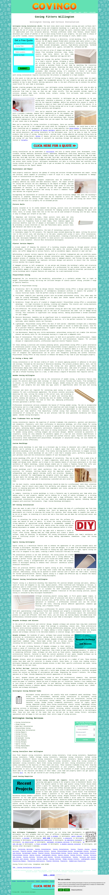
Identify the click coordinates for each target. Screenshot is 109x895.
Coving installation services (81, 763)
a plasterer (67, 838)
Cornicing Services (25, 849)
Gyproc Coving (73, 853)
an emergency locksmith (73, 840)
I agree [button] (60, 889)
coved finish (17, 84)
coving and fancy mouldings (86, 43)
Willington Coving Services (28, 718)
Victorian (57, 52)
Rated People (74, 128)
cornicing (16, 840)
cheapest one (68, 113)
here (21, 773)
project (57, 773)
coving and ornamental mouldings (53, 28)
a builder (26, 838)
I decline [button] (67, 889)
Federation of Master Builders (43, 130)
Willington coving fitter (22, 80)
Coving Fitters (76, 855)
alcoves (51, 663)
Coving (73, 849)
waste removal (76, 836)
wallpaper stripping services (58, 842)
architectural (70, 677)
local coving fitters (78, 712)
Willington (50, 151)
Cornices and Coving (45, 857)
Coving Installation (43, 849)
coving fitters (32, 161)
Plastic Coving (26, 851)
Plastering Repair (19, 861)
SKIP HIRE (46, 838)
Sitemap (14, 881)
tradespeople (65, 834)
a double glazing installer (70, 844)
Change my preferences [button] (76, 889)
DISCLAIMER (92, 12)
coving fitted (56, 34)
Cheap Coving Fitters (41, 851)
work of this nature (83, 104)
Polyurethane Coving (64, 851)
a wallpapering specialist (42, 840)
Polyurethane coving (26, 280)
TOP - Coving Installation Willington (27, 867)
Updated (38, 881)
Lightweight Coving (49, 855)
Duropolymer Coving (81, 851)
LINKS (75, 12)
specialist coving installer (49, 98)
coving (31, 30)
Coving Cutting (29, 857)
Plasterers (52, 881)
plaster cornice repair (82, 267)
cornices (16, 93)
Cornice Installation (63, 857)
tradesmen (35, 846)
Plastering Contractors (36, 861)
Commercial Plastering (77, 861)
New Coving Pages (21, 881)
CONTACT (85, 12)
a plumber (54, 836)
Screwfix (24, 140)
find (18, 755)
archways (41, 652)
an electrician (28, 842)
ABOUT (80, 12)
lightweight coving (88, 704)
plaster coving (30, 347)
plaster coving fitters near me (25, 803)
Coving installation (20, 151)
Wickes (38, 136)
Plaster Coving (83, 849)
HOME (70, 12)
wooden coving (69, 379)
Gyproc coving (23, 560)
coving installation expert (68, 87)
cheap (26, 115)
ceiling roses (44, 93)
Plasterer (63, 861)
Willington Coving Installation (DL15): (28, 26)
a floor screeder (41, 844)
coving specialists (42, 694)
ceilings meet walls (76, 41)
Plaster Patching (52, 861)
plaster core (51, 47)
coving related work (74, 710)
